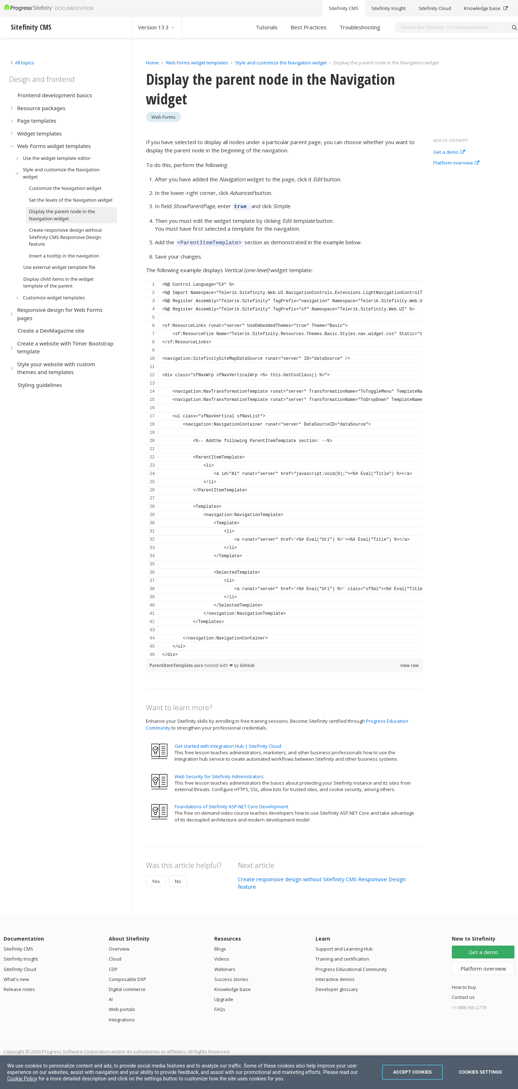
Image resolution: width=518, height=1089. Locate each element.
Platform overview (456, 163)
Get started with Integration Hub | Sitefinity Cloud (228, 744)
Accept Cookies (412, 1072)
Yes (156, 879)
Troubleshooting (359, 27)
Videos (221, 956)
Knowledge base (232, 987)
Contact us (463, 995)
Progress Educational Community (351, 967)
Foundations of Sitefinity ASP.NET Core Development (231, 804)
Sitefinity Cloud (20, 967)
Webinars (224, 967)
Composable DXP (127, 977)
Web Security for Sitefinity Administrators (219, 774)
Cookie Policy (22, 1078)
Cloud (115, 956)
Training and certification (342, 956)
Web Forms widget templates (197, 62)
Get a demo (449, 152)
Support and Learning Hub (344, 946)
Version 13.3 (156, 27)
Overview (119, 946)
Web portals (122, 1007)
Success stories (231, 977)
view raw (409, 663)
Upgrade (223, 997)
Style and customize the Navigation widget (281, 62)
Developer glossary (337, 987)
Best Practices (308, 27)
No (178, 879)
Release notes (19, 987)
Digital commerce (127, 987)
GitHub (247, 663)
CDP (113, 967)
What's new (16, 977)
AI (111, 997)
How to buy (464, 985)
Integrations (122, 1017)
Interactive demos (335, 977)
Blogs (220, 946)
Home (152, 62)
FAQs (219, 1007)
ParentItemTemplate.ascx (177, 663)
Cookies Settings (480, 1072)
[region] (284, 467)
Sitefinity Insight (21, 956)
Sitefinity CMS (18, 946)
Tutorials (267, 27)
